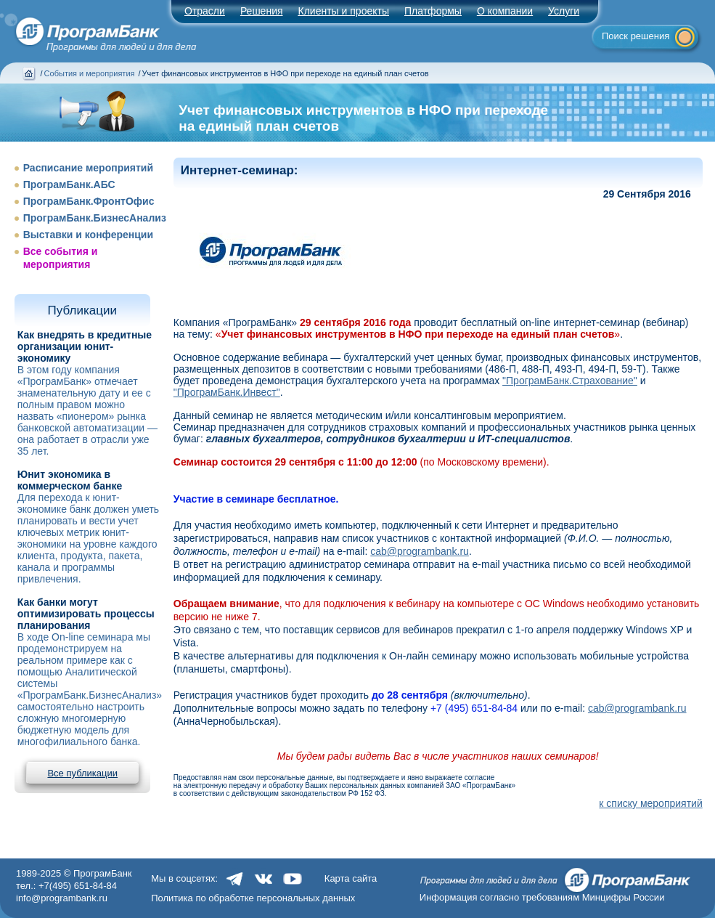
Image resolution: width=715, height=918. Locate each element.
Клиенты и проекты (343, 11)
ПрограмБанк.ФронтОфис (89, 201)
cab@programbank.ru (419, 551)
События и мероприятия (89, 73)
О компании (505, 11)
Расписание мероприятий (88, 168)
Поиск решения (635, 36)
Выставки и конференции (88, 234)
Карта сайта (350, 878)
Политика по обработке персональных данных (253, 898)
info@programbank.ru (61, 898)
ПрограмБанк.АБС (69, 184)
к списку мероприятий (650, 803)
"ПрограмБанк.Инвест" (226, 392)
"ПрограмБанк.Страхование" (569, 380)
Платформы (433, 11)
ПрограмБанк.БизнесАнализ (94, 218)
